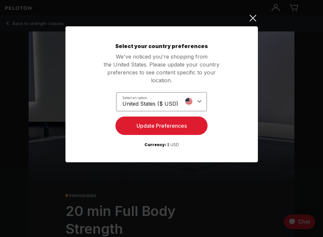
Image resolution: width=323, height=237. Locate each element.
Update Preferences (162, 125)
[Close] (161, 18)
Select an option (134, 98)
